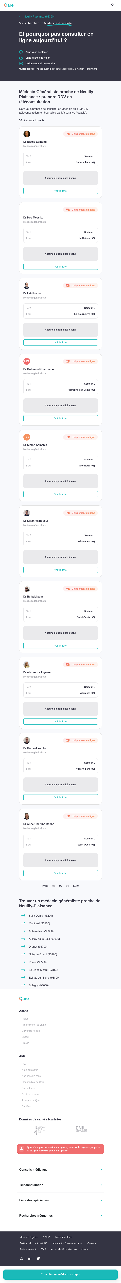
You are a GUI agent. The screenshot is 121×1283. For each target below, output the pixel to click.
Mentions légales (29, 1237)
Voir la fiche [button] (60, 191)
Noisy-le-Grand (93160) (43, 954)
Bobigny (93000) (39, 985)
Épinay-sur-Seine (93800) (44, 977)
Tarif (43, 1249)
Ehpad (25, 1037)
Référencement (28, 1249)
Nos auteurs (28, 1088)
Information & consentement (67, 1243)
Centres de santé (31, 1094)
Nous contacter (30, 1070)
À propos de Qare (31, 1100)
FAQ (24, 1063)
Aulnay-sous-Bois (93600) (44, 938)
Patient (25, 1018)
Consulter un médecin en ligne (60, 1274)
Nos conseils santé (32, 1076)
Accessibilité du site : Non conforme (70, 1249)
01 (53, 885)
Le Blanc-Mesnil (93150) (43, 969)
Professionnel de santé (34, 1024)
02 (60, 885)
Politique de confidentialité (33, 1243)
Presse (25, 1043)
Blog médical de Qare (33, 1082)
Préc (45, 885)
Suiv (76, 885)
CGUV (46, 1237)
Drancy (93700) (38, 946)
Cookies (91, 1243)
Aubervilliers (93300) (41, 931)
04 (67, 885)
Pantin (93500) (38, 962)
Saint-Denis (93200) (41, 915)
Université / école (31, 1030)
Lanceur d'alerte (63, 1237)
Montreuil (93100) (39, 923)
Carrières (27, 1106)
